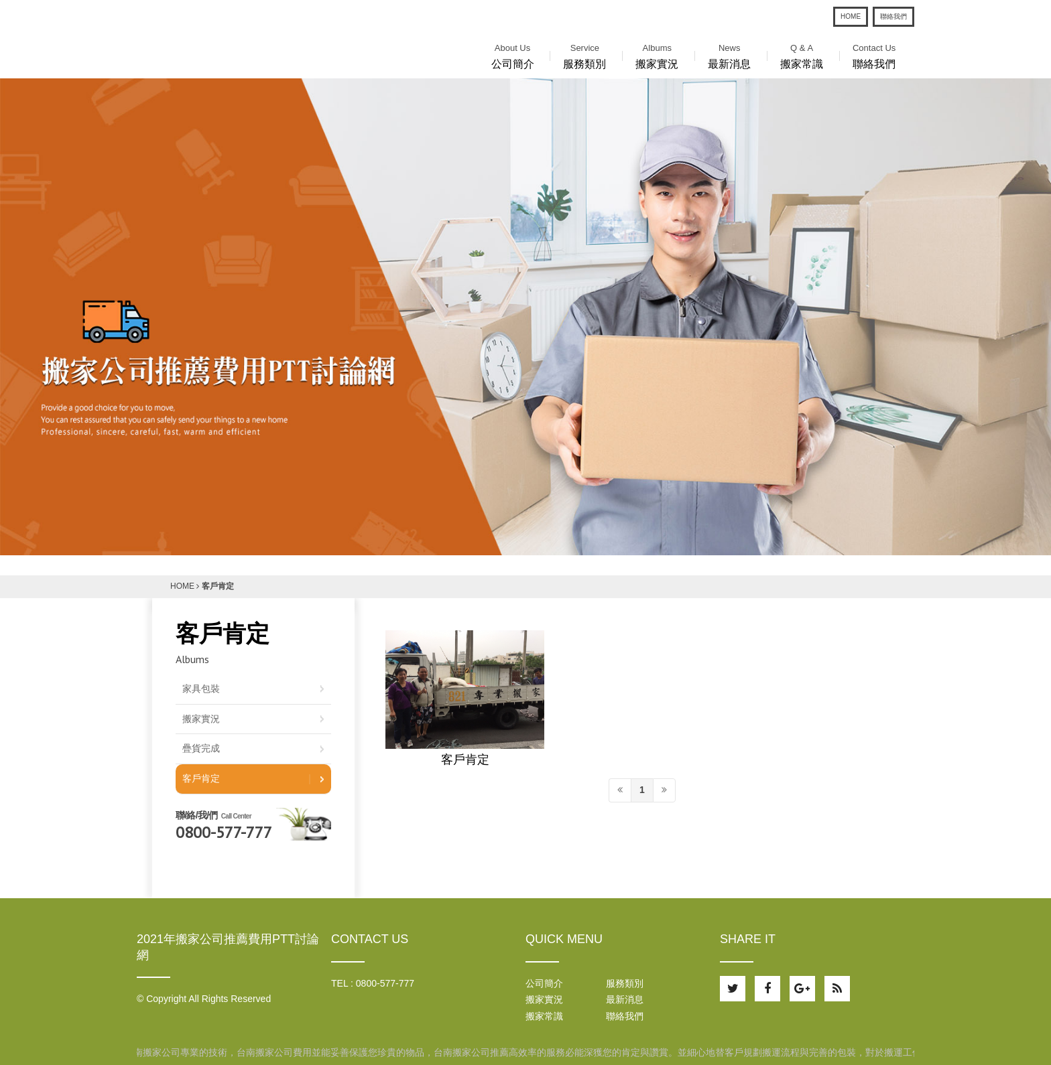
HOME (851, 16)
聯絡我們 (893, 16)
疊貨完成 (201, 748)
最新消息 (729, 55)
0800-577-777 (224, 832)
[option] (525, 316)
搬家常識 (801, 55)
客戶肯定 (465, 760)
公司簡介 (512, 55)
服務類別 (584, 55)
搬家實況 (656, 55)
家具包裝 (201, 688)
